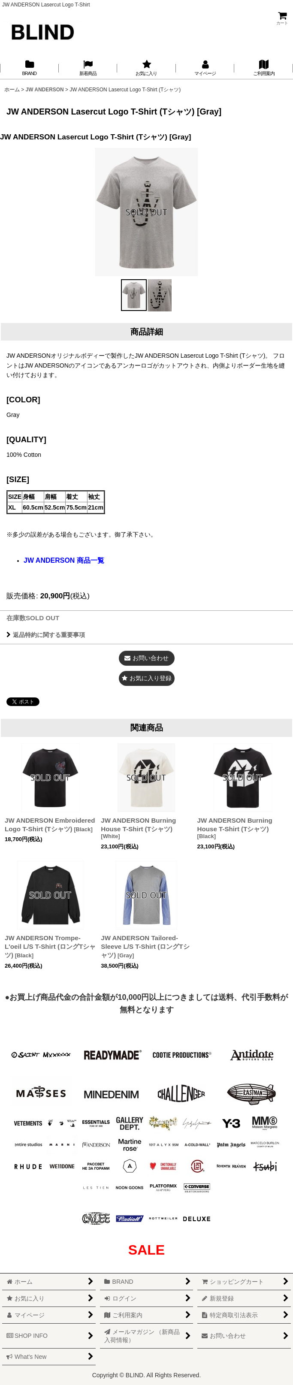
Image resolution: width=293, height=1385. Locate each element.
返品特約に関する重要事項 (45, 634)
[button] (134, 295)
